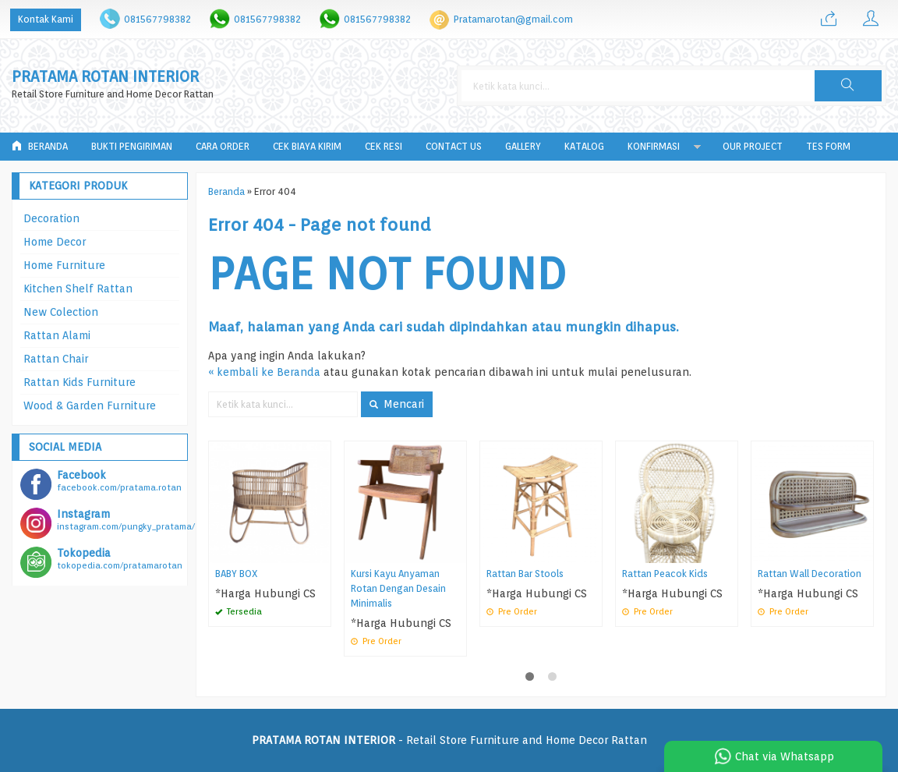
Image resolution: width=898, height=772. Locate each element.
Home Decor (54, 241)
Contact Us (454, 146)
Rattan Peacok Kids (665, 573)
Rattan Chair (55, 358)
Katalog (584, 146)
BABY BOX (236, 573)
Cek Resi (383, 146)
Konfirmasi (654, 146)
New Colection (60, 312)
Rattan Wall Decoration (809, 573)
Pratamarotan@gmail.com (513, 19)
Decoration (51, 218)
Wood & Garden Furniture (89, 405)
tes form (828, 146)
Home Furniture (64, 265)
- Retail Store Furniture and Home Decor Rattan (449, 740)
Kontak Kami (45, 19)
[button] (848, 85)
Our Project (753, 146)
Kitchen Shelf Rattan (78, 288)
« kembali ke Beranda (264, 372)
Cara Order (222, 146)
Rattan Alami (56, 335)
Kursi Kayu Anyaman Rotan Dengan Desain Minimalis (398, 588)
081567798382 (157, 19)
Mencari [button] (396, 404)
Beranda (40, 146)
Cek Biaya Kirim (307, 146)
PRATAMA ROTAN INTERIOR (105, 76)
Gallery (523, 146)
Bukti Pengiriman (131, 146)
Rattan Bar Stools (525, 573)
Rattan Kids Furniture (79, 382)
